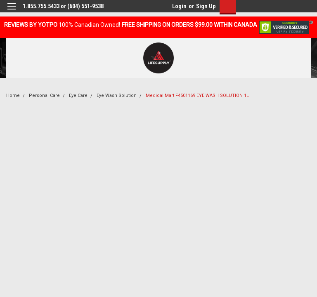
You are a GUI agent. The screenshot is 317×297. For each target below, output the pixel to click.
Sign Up (205, 6)
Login (179, 6)
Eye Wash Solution (117, 95)
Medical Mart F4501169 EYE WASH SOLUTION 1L (197, 95)
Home (13, 95)
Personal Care (44, 95)
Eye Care (78, 95)
